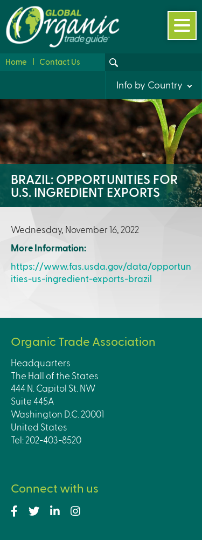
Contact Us (59, 61)
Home (16, 61)
